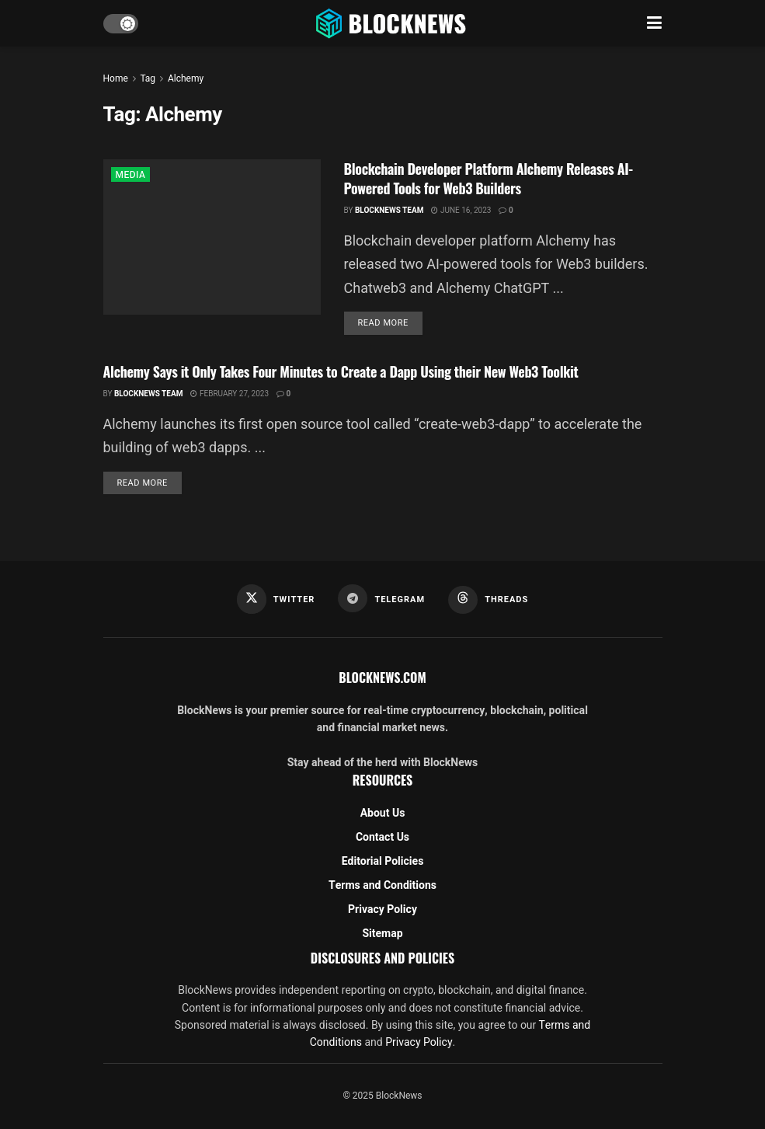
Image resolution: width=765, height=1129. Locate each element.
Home (115, 78)
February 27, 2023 (229, 394)
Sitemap (382, 933)
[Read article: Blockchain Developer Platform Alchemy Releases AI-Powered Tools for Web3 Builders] (212, 237)
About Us (382, 813)
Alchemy (185, 78)
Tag (147, 78)
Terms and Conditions (382, 885)
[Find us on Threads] (488, 600)
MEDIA (131, 175)
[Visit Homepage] (392, 23)
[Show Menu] (654, 23)
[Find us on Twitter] (276, 599)
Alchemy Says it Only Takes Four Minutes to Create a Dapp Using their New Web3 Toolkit (341, 371)
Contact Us (382, 837)
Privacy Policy (382, 909)
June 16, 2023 (461, 210)
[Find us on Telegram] (381, 598)
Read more (390, 322)
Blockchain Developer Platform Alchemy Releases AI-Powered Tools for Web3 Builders (488, 178)
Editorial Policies (383, 861)
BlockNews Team (389, 210)
